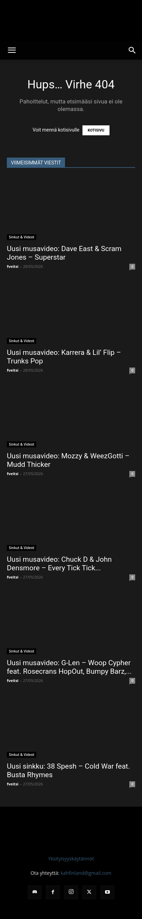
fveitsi (12, 266)
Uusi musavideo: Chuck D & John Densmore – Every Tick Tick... (59, 563)
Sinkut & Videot (21, 237)
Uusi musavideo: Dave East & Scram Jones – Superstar (64, 253)
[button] (12, 50)
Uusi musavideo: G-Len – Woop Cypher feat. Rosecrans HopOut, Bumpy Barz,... (69, 667)
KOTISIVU (96, 130)
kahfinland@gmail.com (86, 873)
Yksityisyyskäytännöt (71, 858)
